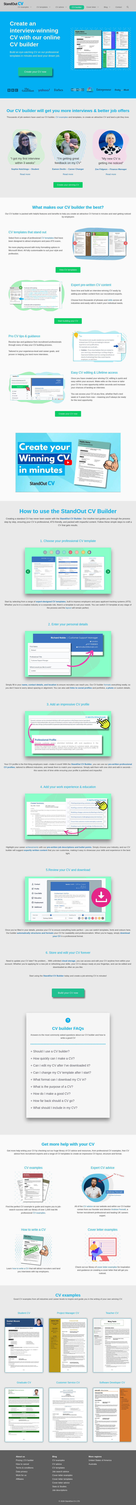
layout (68, 608)
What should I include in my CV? (55, 1107)
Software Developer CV (112, 1382)
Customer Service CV (68, 1382)
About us (20, 1456)
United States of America (100, 1460)
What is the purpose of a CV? (53, 1086)
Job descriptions (59, 1490)
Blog (108, 7)
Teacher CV (112, 1313)
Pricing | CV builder (25, 1460)
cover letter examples (107, 1267)
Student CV (24, 1313)
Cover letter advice (61, 1483)
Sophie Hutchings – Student (25, 169)
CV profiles (9, 767)
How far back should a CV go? (53, 1100)
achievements (32, 847)
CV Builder (86, 764)
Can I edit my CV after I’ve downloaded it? (61, 1065)
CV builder (77, 7)
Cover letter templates (62, 1479)
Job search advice (60, 1471)
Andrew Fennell (118, 1209)
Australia (93, 1464)
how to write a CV (20, 1268)
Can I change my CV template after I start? (62, 1072)
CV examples (26, 7)
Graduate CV (24, 1382)
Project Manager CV (68, 1313)
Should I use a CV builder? (51, 1051)
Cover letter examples (62, 1475)
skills (110, 300)
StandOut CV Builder (53, 976)
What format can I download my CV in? (59, 1079)
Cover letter (94, 7)
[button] (35, 71)
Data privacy (21, 1471)
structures (36, 933)
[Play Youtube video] (68, 462)
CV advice (62, 7)
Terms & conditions (24, 1468)
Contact (118, 7)
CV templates (45, 7)
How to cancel (22, 1464)
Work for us (21, 1475)
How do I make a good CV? (52, 1093)
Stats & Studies (59, 1486)
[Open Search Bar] (127, 7)
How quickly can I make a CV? (54, 1058)
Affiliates (20, 1479)
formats (107, 685)
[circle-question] (68, 1020)
